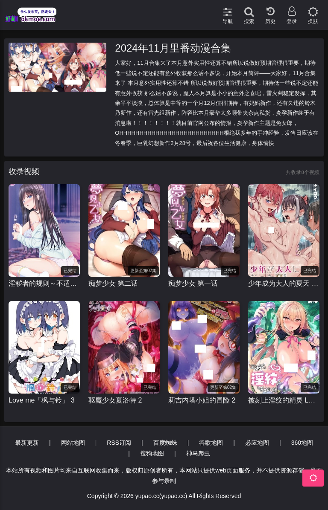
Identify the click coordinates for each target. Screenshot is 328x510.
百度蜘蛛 (165, 442)
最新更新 (27, 442)
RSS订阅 (119, 442)
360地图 (302, 442)
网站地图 (73, 442)
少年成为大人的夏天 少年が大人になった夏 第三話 (283, 283)
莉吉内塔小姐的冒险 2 (201, 400)
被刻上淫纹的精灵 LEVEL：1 (283, 400)
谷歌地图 (211, 442)
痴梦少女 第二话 (113, 283)
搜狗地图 (152, 453)
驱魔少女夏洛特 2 (115, 400)
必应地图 (257, 442)
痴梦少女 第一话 (193, 283)
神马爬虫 (198, 453)
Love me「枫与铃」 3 (42, 400)
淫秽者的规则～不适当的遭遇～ (44, 283)
